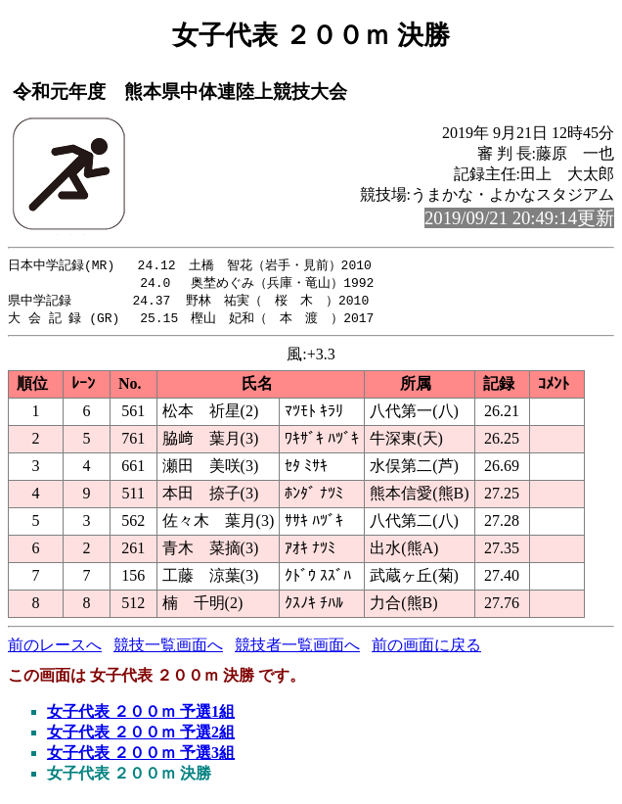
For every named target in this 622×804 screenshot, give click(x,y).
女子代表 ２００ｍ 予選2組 (141, 736)
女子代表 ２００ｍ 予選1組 (141, 715)
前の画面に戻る (426, 648)
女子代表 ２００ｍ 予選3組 (141, 756)
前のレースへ (55, 648)
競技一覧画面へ (168, 648)
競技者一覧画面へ (297, 648)
